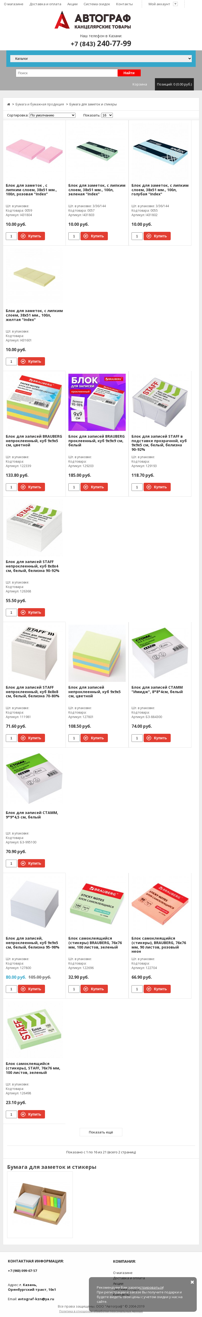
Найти (129, 73)
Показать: (91, 115)
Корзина (163, 84)
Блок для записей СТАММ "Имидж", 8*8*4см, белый (157, 689)
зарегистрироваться (145, 1287)
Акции (72, 4)
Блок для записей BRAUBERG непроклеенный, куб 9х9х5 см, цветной (34, 441)
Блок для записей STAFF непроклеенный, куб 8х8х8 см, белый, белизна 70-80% (32, 692)
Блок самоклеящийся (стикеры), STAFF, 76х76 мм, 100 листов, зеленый (33, 1068)
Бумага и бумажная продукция (40, 104)
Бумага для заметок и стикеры (93, 104)
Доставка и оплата (45, 4)
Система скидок (97, 4)
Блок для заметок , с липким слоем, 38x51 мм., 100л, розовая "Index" (31, 190)
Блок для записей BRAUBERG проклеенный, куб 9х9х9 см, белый (96, 441)
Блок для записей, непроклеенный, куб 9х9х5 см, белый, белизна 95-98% (32, 943)
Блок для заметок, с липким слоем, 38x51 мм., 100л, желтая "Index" (34, 315)
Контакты (124, 4)
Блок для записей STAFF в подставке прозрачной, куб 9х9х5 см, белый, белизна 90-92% (159, 443)
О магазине (13, 4)
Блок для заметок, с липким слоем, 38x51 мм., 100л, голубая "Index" (160, 190)
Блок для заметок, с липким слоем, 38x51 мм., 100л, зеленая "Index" (96, 190)
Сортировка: (17, 115)
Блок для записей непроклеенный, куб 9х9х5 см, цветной (94, 692)
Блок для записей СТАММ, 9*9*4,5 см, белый (32, 815)
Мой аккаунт (163, 4)
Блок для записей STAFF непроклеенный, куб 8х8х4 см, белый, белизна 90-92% (32, 566)
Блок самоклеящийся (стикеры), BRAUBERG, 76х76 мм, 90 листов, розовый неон (159, 945)
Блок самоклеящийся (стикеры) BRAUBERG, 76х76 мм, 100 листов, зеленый (95, 943)
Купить (34, 236)
